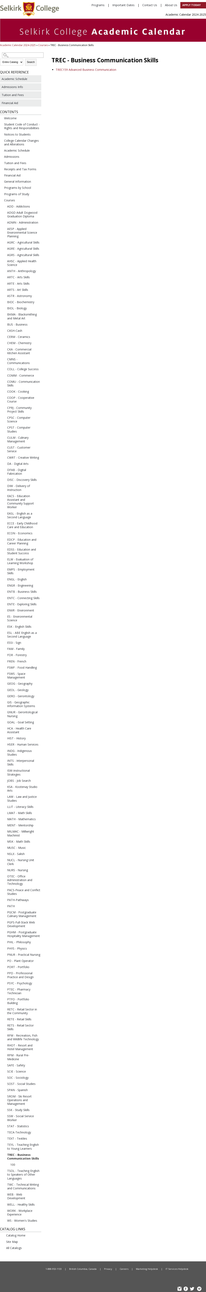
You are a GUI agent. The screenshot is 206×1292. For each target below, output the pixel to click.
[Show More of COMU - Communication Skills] (4, 381)
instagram (180, 1289)
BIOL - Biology (17, 308)
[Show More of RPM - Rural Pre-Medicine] (4, 1055)
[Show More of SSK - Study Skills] (4, 1110)
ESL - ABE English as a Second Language (22, 634)
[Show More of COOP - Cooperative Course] (4, 397)
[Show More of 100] (7, 1164)
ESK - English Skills (19, 627)
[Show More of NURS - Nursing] (4, 870)
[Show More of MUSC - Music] (4, 847)
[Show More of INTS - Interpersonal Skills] (4, 760)
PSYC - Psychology (19, 983)
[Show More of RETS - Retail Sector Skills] (4, 1025)
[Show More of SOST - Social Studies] (4, 1084)
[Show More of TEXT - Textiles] (4, 1138)
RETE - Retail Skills (19, 1019)
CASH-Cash (14, 331)
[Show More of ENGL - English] (4, 579)
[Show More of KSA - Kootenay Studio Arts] (4, 787)
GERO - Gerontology (20, 696)
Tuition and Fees (13, 95)
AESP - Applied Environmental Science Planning (22, 232)
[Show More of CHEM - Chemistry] (4, 343)
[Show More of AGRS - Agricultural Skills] (4, 255)
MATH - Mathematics (21, 819)
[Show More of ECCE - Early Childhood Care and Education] (4, 523)
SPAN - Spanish (17, 1090)
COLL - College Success (23, 369)
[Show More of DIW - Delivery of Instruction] (4, 486)
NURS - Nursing (17, 870)
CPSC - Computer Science (18, 419)
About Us (171, 5)
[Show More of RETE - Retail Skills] (4, 1019)
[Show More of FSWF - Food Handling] (4, 667)
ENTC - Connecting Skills (23, 598)
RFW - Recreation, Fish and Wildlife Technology (23, 1037)
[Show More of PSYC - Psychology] (4, 983)
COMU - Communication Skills (23, 383)
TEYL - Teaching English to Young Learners (23, 1146)
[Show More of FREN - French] (4, 661)
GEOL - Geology (18, 690)
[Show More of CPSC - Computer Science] (4, 417)
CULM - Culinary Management (18, 439)
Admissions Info (12, 87)
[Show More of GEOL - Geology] (4, 690)
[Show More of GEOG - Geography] (4, 683)
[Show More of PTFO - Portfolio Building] (4, 999)
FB (186, 1289)
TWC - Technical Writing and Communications (23, 1186)
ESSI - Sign (14, 643)
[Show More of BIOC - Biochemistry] (4, 302)
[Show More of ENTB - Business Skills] (4, 591)
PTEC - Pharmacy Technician (18, 991)
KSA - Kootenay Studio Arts (22, 788)
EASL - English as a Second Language (19, 515)
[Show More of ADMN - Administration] (4, 222)
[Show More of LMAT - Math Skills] (4, 813)
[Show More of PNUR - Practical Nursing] (4, 954)
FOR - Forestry (17, 655)
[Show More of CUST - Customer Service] (4, 447)
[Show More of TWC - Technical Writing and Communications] (4, 1184)
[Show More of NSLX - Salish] (4, 854)
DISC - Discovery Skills (22, 480)
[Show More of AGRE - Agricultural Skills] (4, 248)
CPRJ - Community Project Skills (19, 409)
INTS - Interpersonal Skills (20, 762)
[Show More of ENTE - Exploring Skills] (4, 604)
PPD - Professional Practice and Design (20, 975)
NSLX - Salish (16, 854)
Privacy (108, 1268)
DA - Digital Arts (18, 464)
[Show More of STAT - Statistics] (4, 1126)
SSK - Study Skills (18, 1110)
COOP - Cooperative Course (20, 399)
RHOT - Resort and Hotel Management (20, 1047)
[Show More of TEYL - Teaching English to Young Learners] (4, 1144)
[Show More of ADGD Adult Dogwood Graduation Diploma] (4, 212)
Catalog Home (15, 1235)
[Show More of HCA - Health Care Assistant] (4, 728)
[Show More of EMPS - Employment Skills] (4, 569)
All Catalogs (14, 1248)
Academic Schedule (14, 79)
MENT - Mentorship (20, 825)
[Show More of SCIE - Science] (4, 1071)
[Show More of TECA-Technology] (4, 1132)
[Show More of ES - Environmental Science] (4, 616)
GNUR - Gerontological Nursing (22, 714)
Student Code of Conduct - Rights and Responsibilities (22, 126)
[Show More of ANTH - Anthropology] (4, 271)
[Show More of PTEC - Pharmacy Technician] (4, 989)
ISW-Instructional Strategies (18, 772)
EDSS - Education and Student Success (21, 551)
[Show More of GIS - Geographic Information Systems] (4, 702)
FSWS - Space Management (16, 675)
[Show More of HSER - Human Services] (4, 744)
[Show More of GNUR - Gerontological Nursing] (4, 712)
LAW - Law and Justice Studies (22, 798)
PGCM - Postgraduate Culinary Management (21, 914)
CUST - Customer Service (18, 449)
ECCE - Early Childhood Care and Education (22, 525)
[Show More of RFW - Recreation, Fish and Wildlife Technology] (4, 1035)
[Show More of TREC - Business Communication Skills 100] (4, 1154)
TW (192, 1289)
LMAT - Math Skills (19, 813)
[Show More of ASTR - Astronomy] (4, 296)
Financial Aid (10, 103)
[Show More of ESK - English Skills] (4, 626)
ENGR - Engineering (20, 585)
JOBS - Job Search (19, 781)
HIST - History (16, 738)
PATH (11, 906)
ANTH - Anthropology (21, 271)
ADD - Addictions (18, 206)
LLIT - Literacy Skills (20, 807)
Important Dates (123, 5)
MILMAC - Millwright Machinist (20, 833)
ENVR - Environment (20, 610)
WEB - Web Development (16, 1196)
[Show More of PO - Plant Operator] (4, 961)
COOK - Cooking (18, 391)
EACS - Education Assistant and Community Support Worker (20, 501)
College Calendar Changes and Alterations (21, 142)
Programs (98, 5)
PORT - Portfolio (18, 967)
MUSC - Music (16, 848)
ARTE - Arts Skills (18, 283)
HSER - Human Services (22, 744)
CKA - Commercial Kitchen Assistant (19, 351)
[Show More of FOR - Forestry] (4, 655)
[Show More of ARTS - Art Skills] (4, 289)
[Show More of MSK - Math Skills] (4, 841)
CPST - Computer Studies (18, 429)
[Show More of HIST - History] (4, 738)
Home (21, 1268)
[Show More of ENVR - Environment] (4, 610)
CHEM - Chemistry (19, 343)
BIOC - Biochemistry (20, 302)
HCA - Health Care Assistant (19, 730)
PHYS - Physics (17, 948)
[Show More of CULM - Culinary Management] (4, 437)
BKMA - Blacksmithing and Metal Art (22, 316)
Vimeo (199, 1289)
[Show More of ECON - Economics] (4, 533)
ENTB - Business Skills (22, 592)
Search (31, 62)
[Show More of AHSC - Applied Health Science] (4, 261)
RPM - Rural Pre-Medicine (18, 1057)
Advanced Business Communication (86, 70)
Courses (43, 45)
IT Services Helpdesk (177, 1268)
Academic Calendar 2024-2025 (18, 45)
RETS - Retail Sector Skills (20, 1027)
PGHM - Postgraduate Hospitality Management (23, 934)
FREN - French (16, 661)
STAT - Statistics (18, 1126)
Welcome (10, 118)
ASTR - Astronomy (19, 296)
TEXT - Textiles (17, 1138)
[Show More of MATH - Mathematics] (4, 819)
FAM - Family (16, 649)
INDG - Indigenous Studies (19, 752)
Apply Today (191, 5)
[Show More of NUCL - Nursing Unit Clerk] (4, 860)
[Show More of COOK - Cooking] (4, 391)
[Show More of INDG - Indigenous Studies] (4, 751)
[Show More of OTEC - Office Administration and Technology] (4, 876)
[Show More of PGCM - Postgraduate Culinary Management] (4, 912)
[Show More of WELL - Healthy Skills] (4, 1204)
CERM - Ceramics (18, 337)
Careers (124, 1268)
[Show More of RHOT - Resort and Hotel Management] (4, 1045)
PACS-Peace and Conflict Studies (23, 892)
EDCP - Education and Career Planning (21, 541)
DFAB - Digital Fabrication (16, 472)
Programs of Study (16, 194)
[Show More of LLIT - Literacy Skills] (4, 807)
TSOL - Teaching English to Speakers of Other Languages (23, 1174)
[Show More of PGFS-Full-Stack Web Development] (4, 922)
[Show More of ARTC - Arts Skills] (4, 277)
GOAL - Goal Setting (20, 722)
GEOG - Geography (19, 683)
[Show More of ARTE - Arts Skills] (4, 283)
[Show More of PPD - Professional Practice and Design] (4, 973)
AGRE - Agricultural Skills (23, 249)
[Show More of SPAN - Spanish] (4, 1090)
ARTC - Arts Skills (18, 277)
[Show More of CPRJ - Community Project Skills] (4, 408)
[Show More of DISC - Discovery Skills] (4, 479)
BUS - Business (17, 324)
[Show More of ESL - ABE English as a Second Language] (4, 633)
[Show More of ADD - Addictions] (4, 206)
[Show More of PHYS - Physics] (4, 948)
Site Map (12, 1242)
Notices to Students (17, 134)
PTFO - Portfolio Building (18, 1001)
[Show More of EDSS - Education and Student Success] (4, 549)
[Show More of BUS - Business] (4, 324)
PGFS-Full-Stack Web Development (21, 924)
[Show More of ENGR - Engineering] (4, 585)
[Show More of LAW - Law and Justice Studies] (4, 796)
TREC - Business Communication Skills (23, 1156)
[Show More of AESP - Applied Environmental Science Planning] (4, 229)
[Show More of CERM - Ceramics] (4, 337)
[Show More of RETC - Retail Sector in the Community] (4, 1009)
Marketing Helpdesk (147, 1268)
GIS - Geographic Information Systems (21, 704)
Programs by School (17, 188)
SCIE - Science (16, 1071)
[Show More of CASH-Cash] (4, 330)
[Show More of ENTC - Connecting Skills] (4, 598)
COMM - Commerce (20, 375)
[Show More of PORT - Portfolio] (4, 967)
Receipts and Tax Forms (20, 169)
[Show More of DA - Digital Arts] (4, 463)
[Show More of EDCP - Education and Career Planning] (4, 539)
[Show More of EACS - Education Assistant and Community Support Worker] (4, 496)
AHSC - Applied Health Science (21, 263)
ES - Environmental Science (19, 618)
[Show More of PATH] (4, 906)
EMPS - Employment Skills (21, 571)
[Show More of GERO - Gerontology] (4, 696)
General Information (17, 181)
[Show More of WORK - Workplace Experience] (4, 1210)
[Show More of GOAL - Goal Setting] (4, 722)
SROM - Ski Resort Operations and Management (19, 1100)
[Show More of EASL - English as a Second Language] (4, 513)
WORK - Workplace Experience (19, 1212)
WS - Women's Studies (22, 1220)
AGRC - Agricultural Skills (23, 242)
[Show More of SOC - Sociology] (4, 1077)
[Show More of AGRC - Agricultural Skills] (4, 242)
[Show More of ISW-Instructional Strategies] (4, 770)
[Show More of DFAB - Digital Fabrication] (4, 470)
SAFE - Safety (16, 1065)
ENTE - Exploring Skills (22, 604)
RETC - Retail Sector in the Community (22, 1011)
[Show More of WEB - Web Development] (4, 1194)
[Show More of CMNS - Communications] (4, 359)
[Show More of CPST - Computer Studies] (4, 427)
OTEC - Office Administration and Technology (19, 880)
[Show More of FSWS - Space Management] (4, 673)
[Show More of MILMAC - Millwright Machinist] (4, 831)
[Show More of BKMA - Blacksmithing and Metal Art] (4, 314)
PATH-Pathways (18, 900)
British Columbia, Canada (83, 1268)
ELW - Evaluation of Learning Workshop (20, 561)
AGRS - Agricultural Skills (23, 255)
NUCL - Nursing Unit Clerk (20, 862)
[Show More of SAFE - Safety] (4, 1065)
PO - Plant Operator (20, 961)
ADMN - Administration (22, 222)
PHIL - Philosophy (19, 942)
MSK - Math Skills (18, 841)
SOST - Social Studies (21, 1084)
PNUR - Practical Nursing (23, 955)
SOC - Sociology (18, 1078)
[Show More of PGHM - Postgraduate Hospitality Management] (4, 932)
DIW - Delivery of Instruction (18, 488)
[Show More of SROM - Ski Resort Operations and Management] (4, 1096)
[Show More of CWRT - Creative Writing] (4, 457)
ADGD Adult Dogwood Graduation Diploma (22, 214)
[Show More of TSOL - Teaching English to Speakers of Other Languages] (4, 1171)
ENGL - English (17, 579)
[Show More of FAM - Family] (4, 649)
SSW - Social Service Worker (20, 1118)
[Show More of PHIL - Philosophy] (4, 942)
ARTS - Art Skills (17, 290)
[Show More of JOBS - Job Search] (4, 780)
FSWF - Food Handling (22, 667)
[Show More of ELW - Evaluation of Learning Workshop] (4, 559)
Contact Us (149, 5)
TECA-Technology (19, 1132)
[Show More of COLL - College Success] (4, 369)
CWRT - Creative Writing (23, 457)
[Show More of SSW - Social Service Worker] (4, 1116)
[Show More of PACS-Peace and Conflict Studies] (4, 890)
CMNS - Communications (18, 361)
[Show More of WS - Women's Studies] (4, 1220)
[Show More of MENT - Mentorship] (4, 825)
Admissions (11, 157)
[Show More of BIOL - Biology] (4, 308)
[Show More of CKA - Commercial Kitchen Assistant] (4, 349)
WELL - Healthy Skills (21, 1204)
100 (12, 1165)
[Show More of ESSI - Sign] (4, 642)
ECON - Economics (19, 533)
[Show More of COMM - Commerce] (4, 375)
